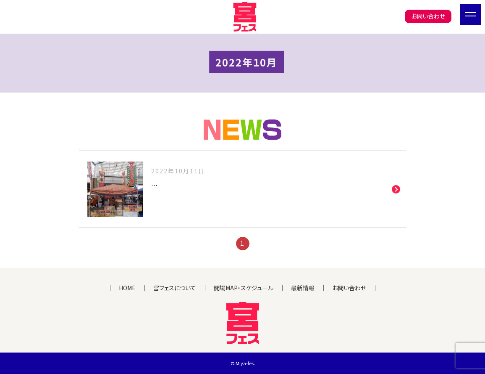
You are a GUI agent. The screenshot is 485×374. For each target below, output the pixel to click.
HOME (127, 288)
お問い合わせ (428, 16)
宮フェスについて (174, 288)
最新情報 (303, 288)
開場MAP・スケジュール (243, 288)
